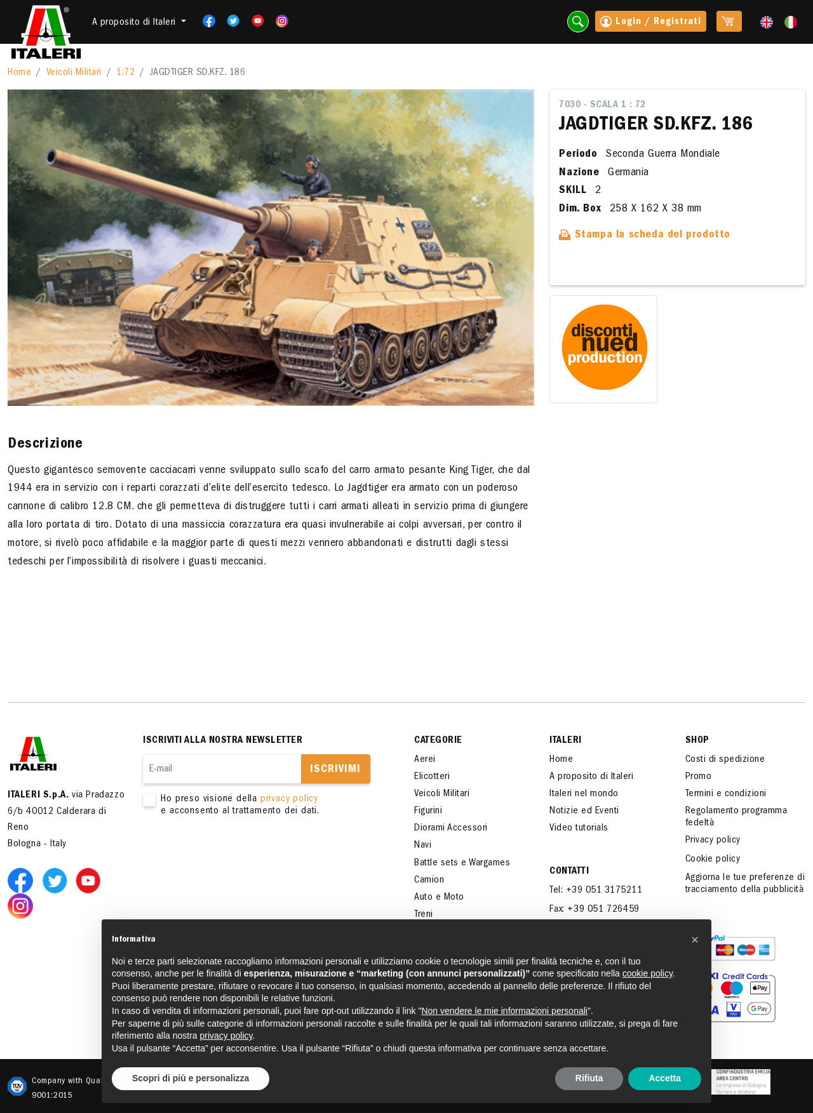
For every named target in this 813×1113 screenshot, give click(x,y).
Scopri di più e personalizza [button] (190, 1078)
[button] (695, 940)
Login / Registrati (650, 23)
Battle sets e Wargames (462, 863)
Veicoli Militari (74, 73)
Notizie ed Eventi (584, 811)
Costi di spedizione (725, 760)
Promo (698, 777)
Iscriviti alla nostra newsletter (222, 741)
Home (19, 73)
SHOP (697, 741)
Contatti (569, 872)
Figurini (428, 811)
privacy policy (289, 799)
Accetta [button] (664, 1078)
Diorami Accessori (451, 828)
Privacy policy (713, 841)
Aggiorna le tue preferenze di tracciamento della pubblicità (745, 884)
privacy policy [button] (226, 1035)
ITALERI (565, 741)
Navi (422, 846)
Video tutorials (578, 828)
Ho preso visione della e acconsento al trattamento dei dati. (260, 806)
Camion (429, 881)
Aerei (425, 760)
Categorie (438, 741)
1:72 (125, 73)
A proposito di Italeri (591, 777)
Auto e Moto (439, 898)
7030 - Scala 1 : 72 (602, 105)
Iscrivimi (335, 770)
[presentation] (239, 858)
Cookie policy (713, 860)
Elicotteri (432, 777)
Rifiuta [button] (589, 1078)
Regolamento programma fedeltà (736, 817)
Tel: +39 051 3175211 (595, 891)
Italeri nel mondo (584, 794)
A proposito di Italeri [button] (135, 23)
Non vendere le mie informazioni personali (504, 1011)
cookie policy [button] (647, 973)
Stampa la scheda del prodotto (644, 235)
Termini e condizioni (726, 794)
